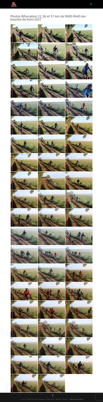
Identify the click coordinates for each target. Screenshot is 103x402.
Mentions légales (76, 399)
